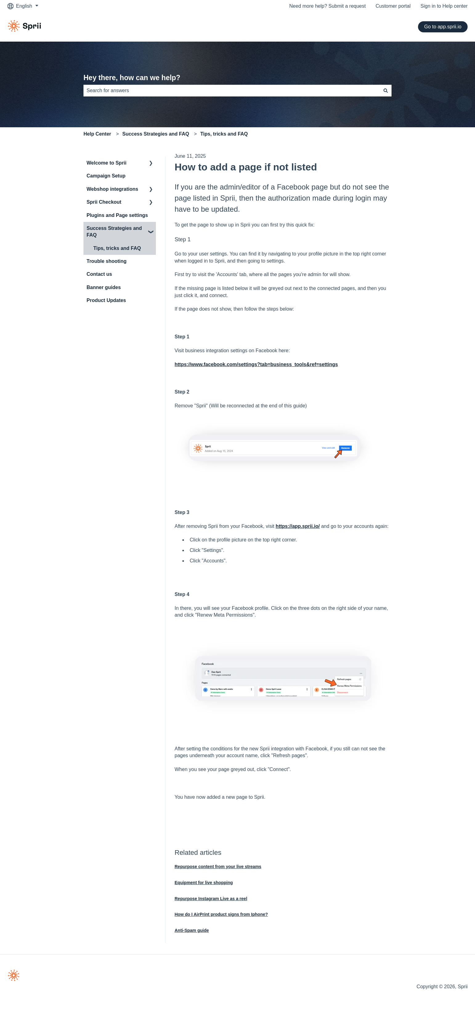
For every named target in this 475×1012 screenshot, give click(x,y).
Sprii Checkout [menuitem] (104, 202)
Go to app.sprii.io (442, 26)
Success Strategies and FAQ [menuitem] (114, 232)
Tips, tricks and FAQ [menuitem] (117, 248)
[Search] (386, 90)
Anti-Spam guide (192, 930)
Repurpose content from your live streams (218, 866)
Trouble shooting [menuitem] (107, 261)
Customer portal (393, 6)
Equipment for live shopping (204, 882)
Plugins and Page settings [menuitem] (117, 215)
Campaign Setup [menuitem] (106, 175)
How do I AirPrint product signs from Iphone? (221, 914)
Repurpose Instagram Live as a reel (211, 898)
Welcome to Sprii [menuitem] (107, 162)
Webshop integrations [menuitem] (112, 189)
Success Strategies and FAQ (155, 134)
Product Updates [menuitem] (106, 300)
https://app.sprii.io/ (298, 526)
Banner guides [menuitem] (104, 287)
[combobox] (231, 90)
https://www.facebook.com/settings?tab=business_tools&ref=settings (256, 364)
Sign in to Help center (444, 6)
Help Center (97, 134)
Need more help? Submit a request (327, 6)
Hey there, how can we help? (131, 78)
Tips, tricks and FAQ (224, 134)
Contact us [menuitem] (99, 274)
